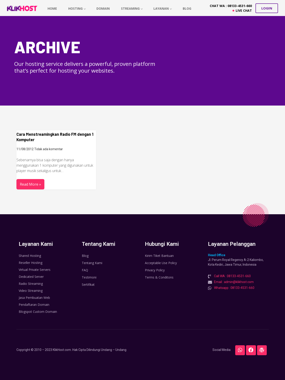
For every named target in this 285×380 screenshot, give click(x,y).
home (52, 8)
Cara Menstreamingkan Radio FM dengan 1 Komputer (54, 137)
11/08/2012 (25, 149)
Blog (187, 8)
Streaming (132, 8)
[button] (266, 8)
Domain (103, 8)
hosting (77, 8)
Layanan (163, 8)
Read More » (30, 184)
